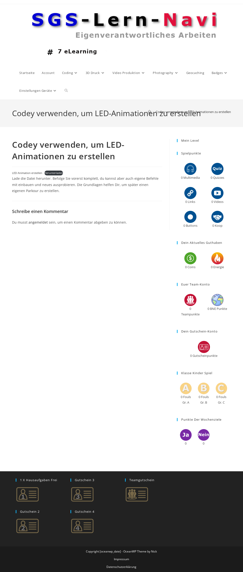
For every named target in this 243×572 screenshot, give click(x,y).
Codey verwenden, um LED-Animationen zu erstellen (193, 112)
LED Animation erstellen (27, 173)
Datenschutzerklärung (121, 567)
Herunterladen (53, 173)
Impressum (121, 559)
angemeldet (38, 222)
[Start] (149, 112)
